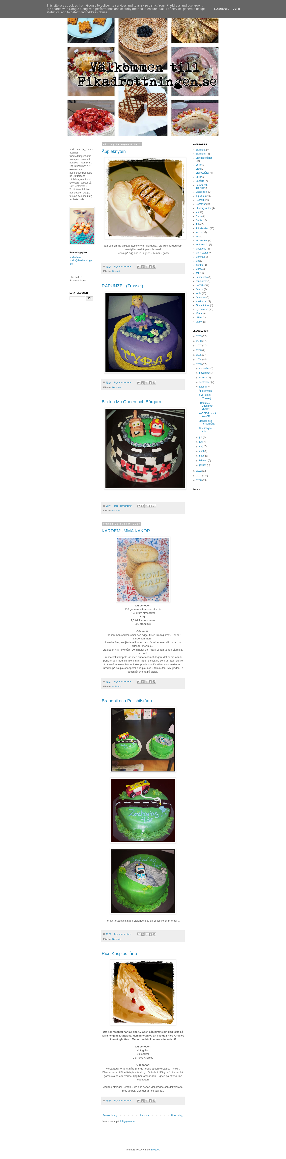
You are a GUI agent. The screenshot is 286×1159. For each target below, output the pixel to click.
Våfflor (199, 321)
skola (198, 293)
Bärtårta (200, 181)
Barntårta (116, 387)
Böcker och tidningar (202, 186)
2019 (199, 336)
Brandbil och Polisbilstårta (127, 700)
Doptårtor (201, 204)
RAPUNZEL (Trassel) (122, 285)
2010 (199, 480)
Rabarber (201, 285)
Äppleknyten (114, 151)
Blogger (155, 1149)
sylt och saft (202, 309)
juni (201, 441)
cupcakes (201, 196)
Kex (198, 236)
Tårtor (199, 313)
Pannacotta (202, 277)
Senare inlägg (110, 1115)
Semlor (199, 289)
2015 (199, 355)
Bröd (198, 168)
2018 (199, 341)
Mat (198, 260)
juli (201, 437)
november (205, 372)
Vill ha (199, 317)
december (205, 368)
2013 (199, 364)
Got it (236, 9)
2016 (199, 350)
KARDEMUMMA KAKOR (126, 530)
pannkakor (201, 281)
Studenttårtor (202, 305)
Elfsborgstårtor (203, 208)
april (201, 451)
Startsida (144, 1115)
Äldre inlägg (177, 1115)
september (205, 382)
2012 (199, 470)
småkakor (117, 686)
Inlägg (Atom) (127, 1121)
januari (203, 465)
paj (197, 273)
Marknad (200, 257)
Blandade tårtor (204, 157)
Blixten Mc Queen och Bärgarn (131, 401)
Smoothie (201, 297)
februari (203, 460)
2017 (199, 345)
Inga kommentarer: (123, 266)
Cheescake (202, 191)
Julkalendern (202, 228)
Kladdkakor (202, 240)
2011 (199, 475)
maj (201, 446)
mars (202, 455)
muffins (199, 264)
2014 (199, 359)
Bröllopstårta (202, 172)
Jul (197, 224)
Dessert (116, 271)
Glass (199, 216)
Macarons (201, 248)
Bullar (199, 177)
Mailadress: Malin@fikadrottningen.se (81, 260)
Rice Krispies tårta (119, 953)
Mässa (199, 269)
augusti (203, 386)
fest (197, 212)
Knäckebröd (202, 244)
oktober (203, 377)
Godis (199, 220)
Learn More (221, 9)
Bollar (199, 164)
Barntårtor (201, 153)
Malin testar (202, 252)
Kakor (199, 232)
